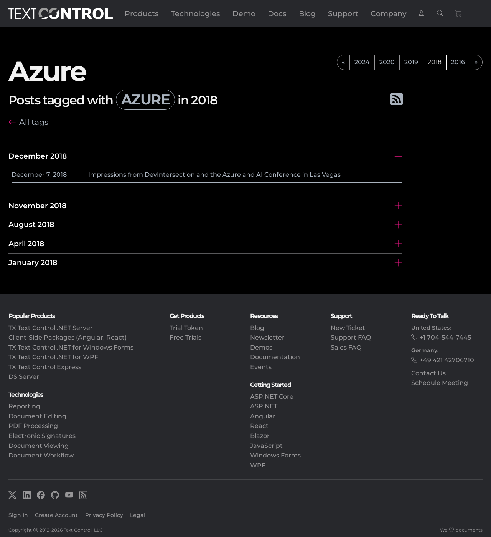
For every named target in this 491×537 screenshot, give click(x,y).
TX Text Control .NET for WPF (53, 357)
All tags (33, 122)
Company (389, 13)
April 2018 (26, 243)
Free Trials (185, 337)
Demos (261, 347)
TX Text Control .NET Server (50, 327)
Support (343, 13)
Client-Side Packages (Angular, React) (67, 337)
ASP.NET (263, 406)
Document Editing (37, 416)
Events (261, 367)
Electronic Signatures (42, 435)
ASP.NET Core (271, 396)
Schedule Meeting (439, 382)
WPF (257, 465)
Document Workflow (41, 455)
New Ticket (348, 327)
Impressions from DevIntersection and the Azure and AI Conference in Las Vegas (214, 174)
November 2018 (37, 205)
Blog (307, 13)
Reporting (24, 406)
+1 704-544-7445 (445, 337)
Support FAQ (351, 337)
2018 (60, 174)
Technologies (195, 13)
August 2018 (31, 224)
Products (142, 13)
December (28, 174)
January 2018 (32, 262)
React (259, 425)
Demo (243, 13)
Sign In (18, 515)
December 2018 (37, 156)
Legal (137, 515)
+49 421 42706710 (447, 360)
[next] (476, 62)
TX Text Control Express (44, 367)
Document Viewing (38, 445)
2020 (387, 62)
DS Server (23, 376)
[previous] (343, 62)
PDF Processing (33, 425)
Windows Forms (275, 455)
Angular (262, 416)
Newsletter (267, 337)
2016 (458, 62)
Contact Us (428, 373)
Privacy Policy (104, 515)
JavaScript (266, 445)
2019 (411, 62)
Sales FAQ (346, 347)
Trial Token (186, 327)
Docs (277, 13)
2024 (362, 62)
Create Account (56, 515)
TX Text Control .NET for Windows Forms (70, 347)
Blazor (260, 435)
